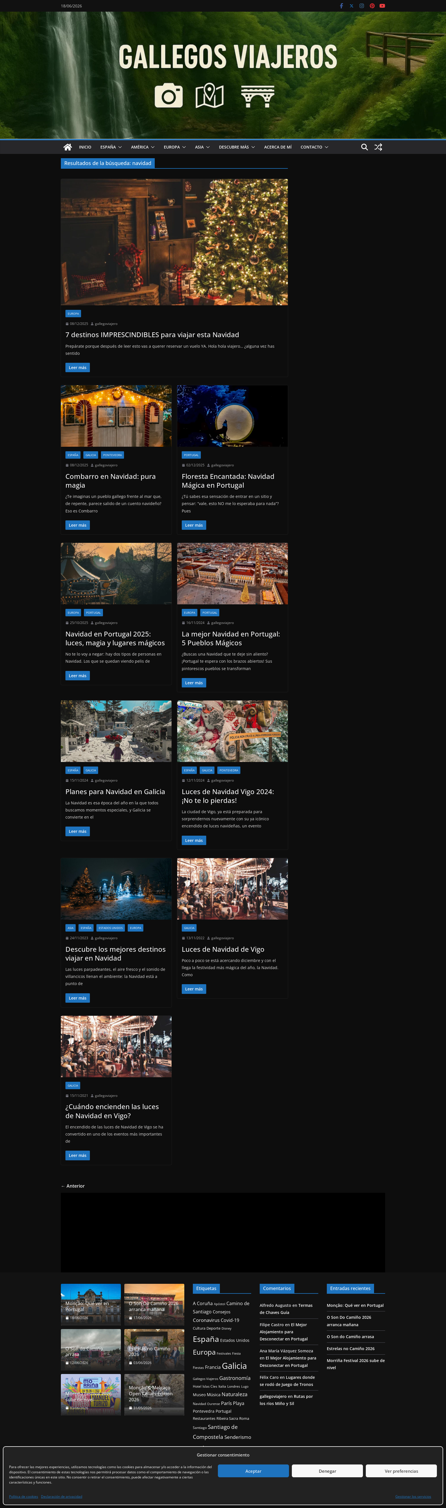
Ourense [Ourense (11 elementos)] (213, 1404)
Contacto (311, 147)
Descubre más (234, 147)
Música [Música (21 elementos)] (213, 1394)
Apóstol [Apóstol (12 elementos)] (219, 1304)
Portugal (191, 455)
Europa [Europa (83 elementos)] (204, 1352)
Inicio (85, 147)
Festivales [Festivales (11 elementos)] (224, 1353)
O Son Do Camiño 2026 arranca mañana (153, 1307)
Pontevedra (112, 455)
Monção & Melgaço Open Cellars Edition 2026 (151, 1393)
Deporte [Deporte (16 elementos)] (213, 1328)
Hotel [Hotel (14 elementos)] (197, 1386)
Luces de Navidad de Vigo (223, 949)
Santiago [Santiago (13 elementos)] (200, 1427)
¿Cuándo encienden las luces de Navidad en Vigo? (112, 1111)
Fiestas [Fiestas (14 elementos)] (198, 1367)
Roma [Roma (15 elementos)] (244, 1418)
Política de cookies (23, 1496)
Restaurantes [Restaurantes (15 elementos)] (204, 1418)
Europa (172, 147)
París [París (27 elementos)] (226, 1403)
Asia (199, 147)
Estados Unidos (111, 928)
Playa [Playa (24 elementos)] (238, 1403)
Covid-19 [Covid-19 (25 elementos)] (230, 1320)
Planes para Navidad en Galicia (115, 791)
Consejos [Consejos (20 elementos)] (221, 1312)
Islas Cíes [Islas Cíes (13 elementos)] (210, 1386)
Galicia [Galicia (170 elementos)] (234, 1365)
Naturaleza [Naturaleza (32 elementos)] (234, 1394)
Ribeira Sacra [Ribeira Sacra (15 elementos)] (227, 1418)
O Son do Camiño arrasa (84, 1352)
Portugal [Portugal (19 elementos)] (224, 1411)
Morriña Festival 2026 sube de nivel (88, 1397)
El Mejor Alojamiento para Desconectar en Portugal (284, 1332)
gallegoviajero (106, 323)
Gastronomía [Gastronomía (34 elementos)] (235, 1378)
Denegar (327, 1471)
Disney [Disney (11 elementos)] (227, 1328)
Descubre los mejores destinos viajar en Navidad (115, 953)
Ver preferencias (401, 1471)
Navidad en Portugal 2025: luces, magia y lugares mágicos (115, 638)
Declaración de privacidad (61, 1496)
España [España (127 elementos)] (206, 1339)
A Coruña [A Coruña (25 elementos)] (203, 1303)
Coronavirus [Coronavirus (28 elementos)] (206, 1320)
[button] (119, 147)
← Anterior (73, 1186)
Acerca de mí (278, 147)
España (108, 147)
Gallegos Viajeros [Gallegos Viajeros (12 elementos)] (205, 1379)
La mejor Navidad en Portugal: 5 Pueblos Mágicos (231, 638)
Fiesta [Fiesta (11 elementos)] (236, 1353)
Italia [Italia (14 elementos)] (222, 1386)
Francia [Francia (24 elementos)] (213, 1367)
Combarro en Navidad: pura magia (110, 480)
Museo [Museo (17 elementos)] (199, 1394)
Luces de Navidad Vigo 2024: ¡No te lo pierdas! (228, 796)
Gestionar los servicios (413, 1496)
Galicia (91, 455)
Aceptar (253, 1471)
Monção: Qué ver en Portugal (87, 1307)
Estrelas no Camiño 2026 (149, 1352)
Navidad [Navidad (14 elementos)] (199, 1403)
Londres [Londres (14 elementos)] (233, 1386)
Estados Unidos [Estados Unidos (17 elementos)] (234, 1340)
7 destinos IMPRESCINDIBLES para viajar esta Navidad (152, 334)
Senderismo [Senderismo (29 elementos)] (237, 1437)
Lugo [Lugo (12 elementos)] (245, 1386)
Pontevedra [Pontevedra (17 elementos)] (203, 1411)
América (139, 147)
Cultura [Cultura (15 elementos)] (199, 1328)
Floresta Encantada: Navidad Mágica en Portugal (228, 480)
